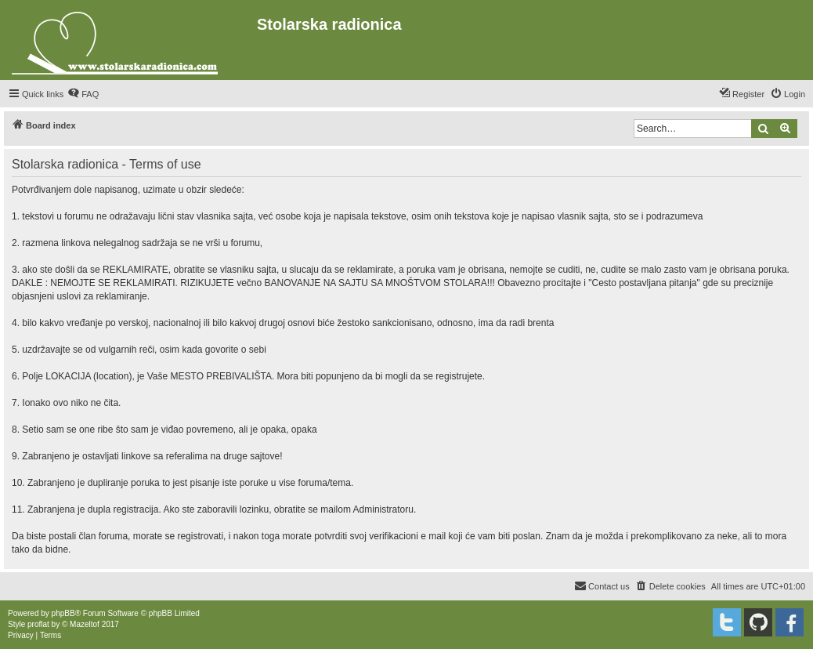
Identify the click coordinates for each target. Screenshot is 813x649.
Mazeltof (84, 624)
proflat (38, 624)
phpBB (63, 613)
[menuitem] (83, 94)
